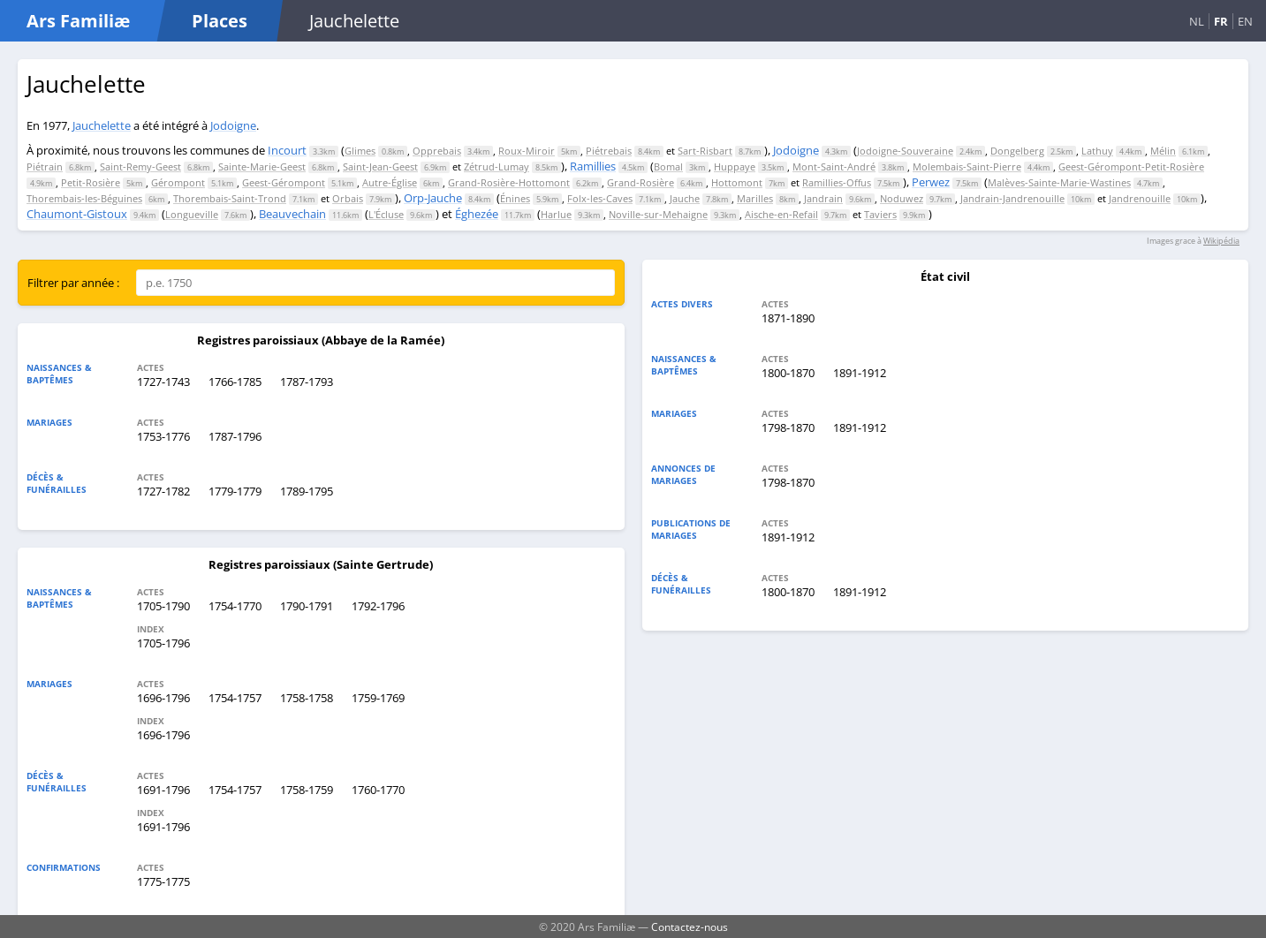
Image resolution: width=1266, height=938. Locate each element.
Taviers (880, 214)
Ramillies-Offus (836, 182)
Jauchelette (101, 125)
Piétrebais (609, 150)
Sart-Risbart (705, 150)
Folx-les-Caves (600, 198)
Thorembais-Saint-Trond (229, 198)
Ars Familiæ (78, 21)
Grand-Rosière (640, 182)
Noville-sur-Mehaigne (658, 214)
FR (1221, 21)
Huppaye (734, 166)
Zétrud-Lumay (496, 166)
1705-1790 (163, 606)
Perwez (931, 182)
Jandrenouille (1140, 198)
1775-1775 (163, 881)
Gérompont (178, 182)
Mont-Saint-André (834, 166)
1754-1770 (235, 606)
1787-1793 (306, 382)
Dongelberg (1017, 150)
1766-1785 (235, 382)
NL (1196, 21)
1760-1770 (378, 790)
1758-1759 (306, 790)
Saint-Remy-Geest (140, 166)
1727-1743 (163, 382)
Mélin (1163, 150)
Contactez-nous (689, 926)
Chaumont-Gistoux (77, 214)
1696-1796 (163, 698)
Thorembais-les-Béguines (84, 198)
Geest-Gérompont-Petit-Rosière (1131, 166)
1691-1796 (163, 790)
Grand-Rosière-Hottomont (509, 182)
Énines (515, 198)
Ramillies (593, 166)
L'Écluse (386, 214)
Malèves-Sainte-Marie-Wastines (1059, 182)
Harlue (556, 214)
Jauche (685, 198)
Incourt (287, 150)
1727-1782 (163, 491)
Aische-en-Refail (781, 214)
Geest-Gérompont (283, 182)
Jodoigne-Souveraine (905, 150)
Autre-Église (389, 182)
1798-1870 (788, 427)
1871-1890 (788, 318)
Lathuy (1097, 150)
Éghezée (476, 214)
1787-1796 (235, 436)
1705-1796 (163, 643)
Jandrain (823, 198)
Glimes (360, 150)
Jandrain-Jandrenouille (1012, 198)
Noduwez (901, 198)
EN (1245, 21)
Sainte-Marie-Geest (262, 166)
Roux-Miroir (526, 150)
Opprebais (437, 150)
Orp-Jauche (433, 198)
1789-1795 (306, 491)
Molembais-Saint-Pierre (967, 166)
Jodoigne (233, 125)
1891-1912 (859, 373)
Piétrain (45, 166)
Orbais (347, 198)
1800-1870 (788, 373)
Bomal (668, 166)
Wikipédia (1221, 240)
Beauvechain (292, 214)
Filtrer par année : (73, 283)
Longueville (191, 214)
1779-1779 (235, 491)
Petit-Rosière (90, 182)
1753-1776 (163, 436)
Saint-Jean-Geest (380, 166)
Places (219, 21)
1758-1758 (306, 698)
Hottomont (736, 182)
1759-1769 (378, 698)
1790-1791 (306, 606)
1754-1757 (235, 698)
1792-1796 (378, 606)
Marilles (755, 198)
